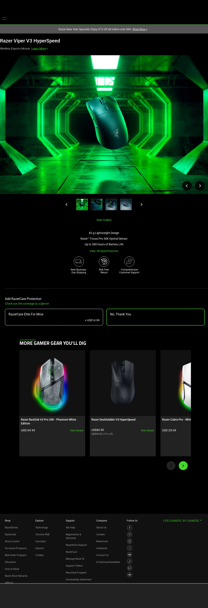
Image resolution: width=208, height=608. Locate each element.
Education (10, 562)
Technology (41, 527)
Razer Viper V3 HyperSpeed (30, 41)
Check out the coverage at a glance (27, 303)
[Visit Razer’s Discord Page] (129, 575)
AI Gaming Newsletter (108, 562)
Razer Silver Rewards (16, 575)
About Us (101, 527)
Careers (100, 534)
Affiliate (9, 582)
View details (64, 417)
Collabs (39, 555)
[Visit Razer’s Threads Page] (129, 541)
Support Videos (74, 565)
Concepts (40, 541)
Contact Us (102, 555)
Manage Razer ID (75, 558)
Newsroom (102, 541)
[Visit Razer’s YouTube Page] (129, 554)
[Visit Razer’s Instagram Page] (129, 534)
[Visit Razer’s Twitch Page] (129, 568)
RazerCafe (10, 534)
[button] (4, 18)
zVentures (101, 548)
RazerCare (71, 552)
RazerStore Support (76, 545)
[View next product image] (200, 186)
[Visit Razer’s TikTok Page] (129, 561)
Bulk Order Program (15, 555)
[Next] (141, 204)
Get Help (70, 527)
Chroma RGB (42, 534)
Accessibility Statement (78, 579)
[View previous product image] (187, 186)
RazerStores (11, 527)
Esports (39, 548)
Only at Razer (12, 569)
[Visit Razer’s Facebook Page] (129, 528)
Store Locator (12, 541)
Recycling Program (76, 572)
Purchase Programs (16, 548)
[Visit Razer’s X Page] (129, 548)
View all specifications (104, 251)
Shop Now (139, 29)
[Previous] (67, 204)
